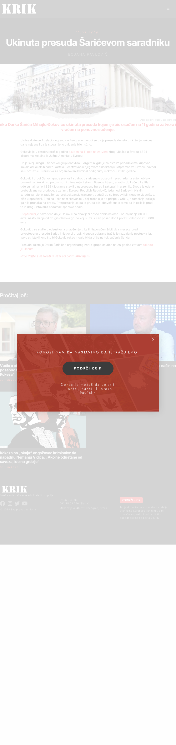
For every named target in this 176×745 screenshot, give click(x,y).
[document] (88, 372)
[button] (153, 339)
